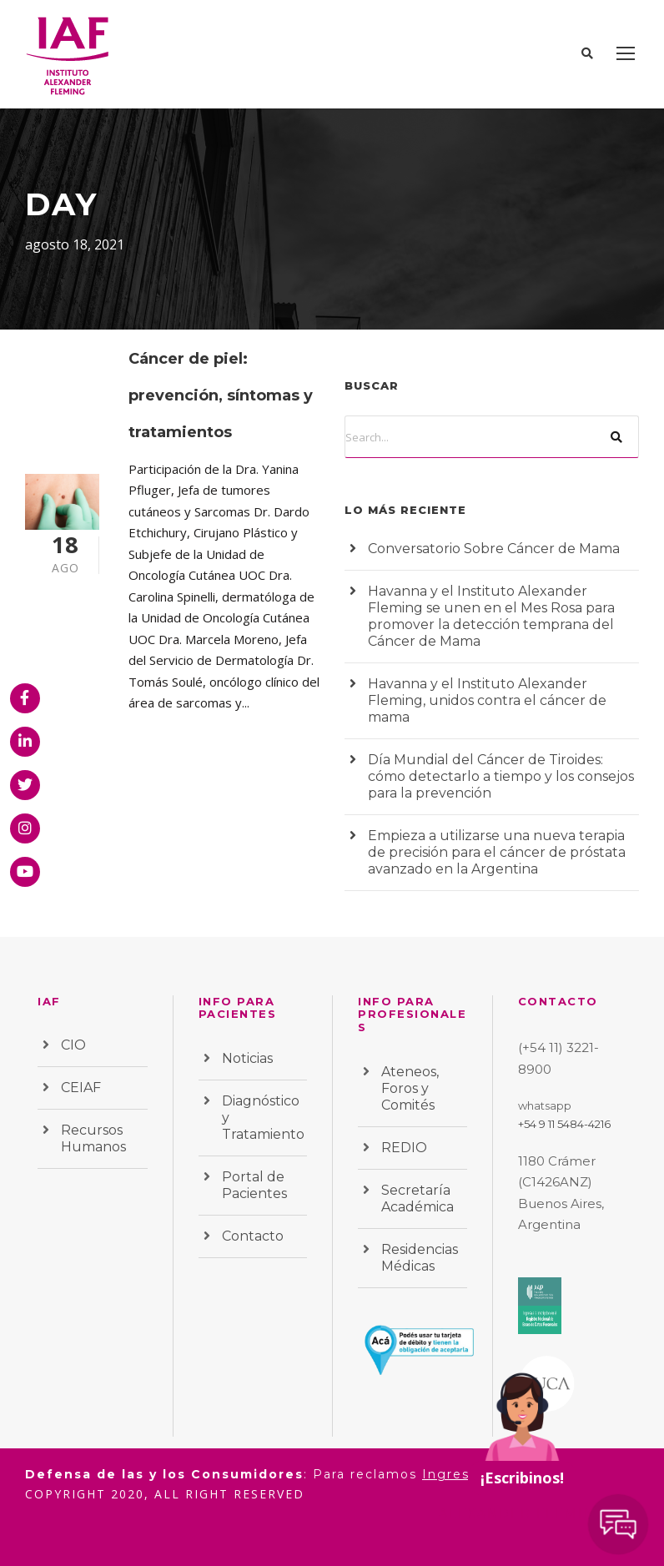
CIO (73, 1045)
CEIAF (81, 1087)
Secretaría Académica (417, 1198)
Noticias (247, 1058)
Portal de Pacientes (254, 1185)
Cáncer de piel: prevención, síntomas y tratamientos (220, 396)
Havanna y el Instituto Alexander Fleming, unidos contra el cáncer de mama (487, 700)
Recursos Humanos (93, 1138)
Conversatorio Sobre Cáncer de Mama (494, 548)
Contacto (253, 1236)
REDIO (404, 1148)
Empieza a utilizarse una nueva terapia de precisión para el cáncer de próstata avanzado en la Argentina (497, 852)
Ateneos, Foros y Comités (410, 1088)
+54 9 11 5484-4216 (564, 1123)
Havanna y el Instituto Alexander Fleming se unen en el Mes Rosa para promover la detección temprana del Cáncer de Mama (491, 616)
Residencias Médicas (419, 1257)
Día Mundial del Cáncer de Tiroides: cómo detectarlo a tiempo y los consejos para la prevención (501, 776)
